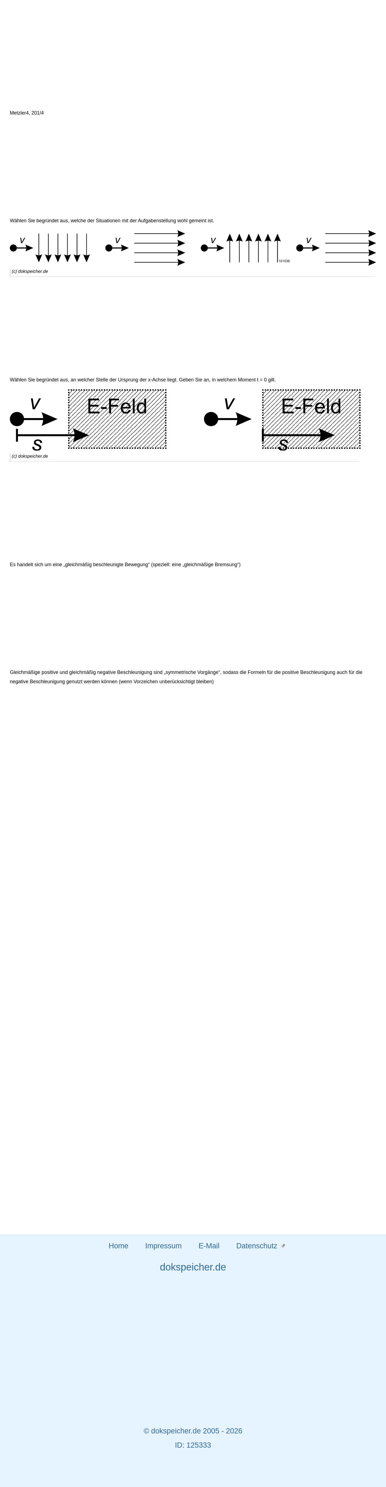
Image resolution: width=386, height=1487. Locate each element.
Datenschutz (256, 1246)
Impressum (163, 1246)
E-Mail (209, 1246)
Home (118, 1246)
